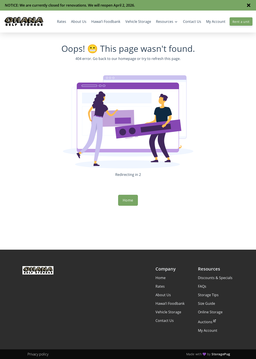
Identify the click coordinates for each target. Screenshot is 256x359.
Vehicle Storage (168, 312)
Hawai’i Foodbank (170, 303)
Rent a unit (241, 22)
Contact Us (164, 320)
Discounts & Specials (215, 277)
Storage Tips (208, 294)
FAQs (202, 286)
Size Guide (206, 303)
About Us (163, 294)
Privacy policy (37, 354)
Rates (160, 286)
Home (128, 200)
